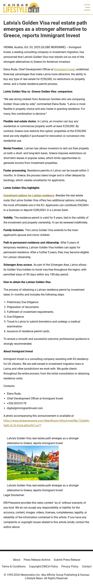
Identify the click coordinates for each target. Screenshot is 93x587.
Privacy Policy (69, 566)
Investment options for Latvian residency (28, 195)
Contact (86, 566)
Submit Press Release (67, 559)
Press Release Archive (37, 559)
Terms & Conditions (14, 566)
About (16, 559)
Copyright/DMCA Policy (43, 566)
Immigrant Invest (64, 69)
